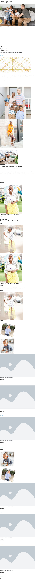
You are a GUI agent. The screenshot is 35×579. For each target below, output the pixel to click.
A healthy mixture (6, 2)
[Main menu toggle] (33, 2)
